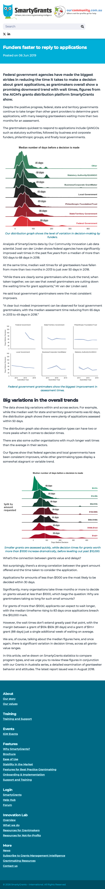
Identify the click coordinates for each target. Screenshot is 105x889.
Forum (7, 805)
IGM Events (10, 734)
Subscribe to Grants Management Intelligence (34, 855)
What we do (11, 825)
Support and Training (17, 779)
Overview (9, 820)
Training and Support (17, 719)
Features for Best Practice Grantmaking (29, 769)
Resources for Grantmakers (21, 830)
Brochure (9, 754)
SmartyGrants (12, 794)
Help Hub (9, 800)
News (6, 850)
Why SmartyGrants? (16, 749)
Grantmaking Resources (19, 860)
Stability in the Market (18, 764)
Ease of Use (10, 759)
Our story (9, 698)
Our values (10, 704)
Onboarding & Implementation (24, 774)
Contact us (10, 866)
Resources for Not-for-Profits (22, 835)
